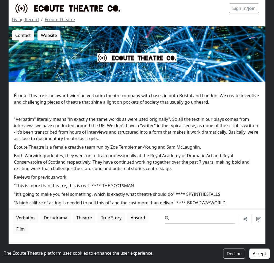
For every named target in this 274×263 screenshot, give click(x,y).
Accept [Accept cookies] (259, 254)
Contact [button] (23, 35)
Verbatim (25, 218)
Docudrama (55, 218)
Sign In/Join (244, 8)
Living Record (25, 19)
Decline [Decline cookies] (234, 254)
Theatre (84, 218)
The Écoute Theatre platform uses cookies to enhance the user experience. (79, 253)
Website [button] (49, 35)
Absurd (138, 218)
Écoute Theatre (60, 19)
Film (20, 229)
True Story (111, 218)
